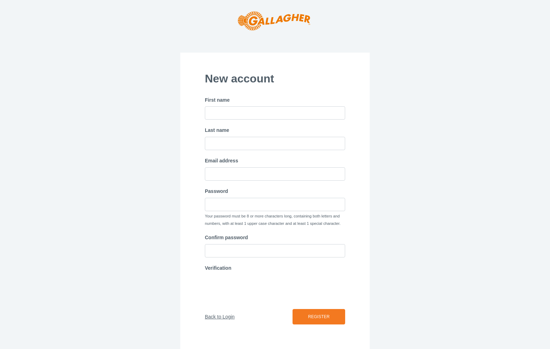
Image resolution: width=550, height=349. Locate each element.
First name (217, 100)
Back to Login (220, 317)
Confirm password (226, 237)
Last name (217, 130)
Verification (218, 268)
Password (216, 191)
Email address (221, 160)
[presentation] (258, 288)
